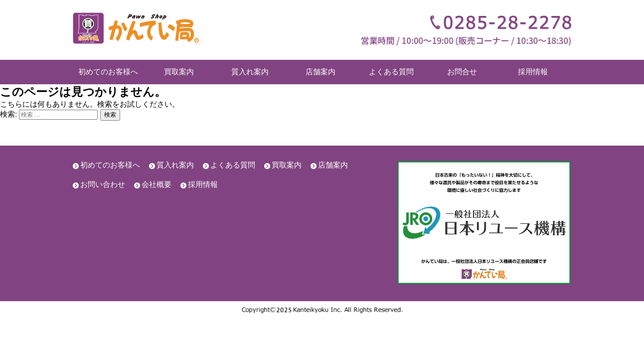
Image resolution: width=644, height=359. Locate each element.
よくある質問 (391, 71)
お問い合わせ (102, 184)
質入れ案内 (250, 71)
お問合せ (462, 71)
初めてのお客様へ (108, 71)
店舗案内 (320, 71)
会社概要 (156, 184)
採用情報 (533, 71)
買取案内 (179, 71)
